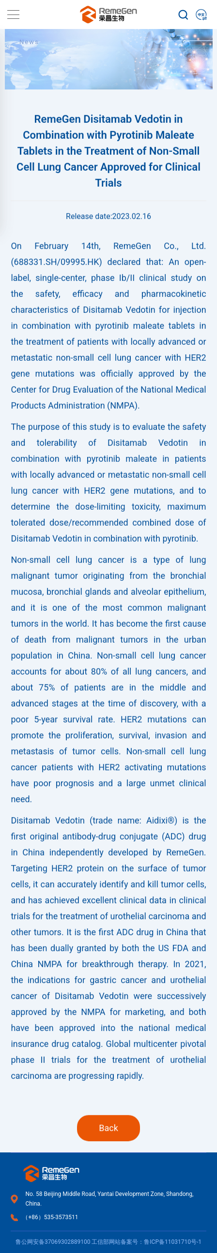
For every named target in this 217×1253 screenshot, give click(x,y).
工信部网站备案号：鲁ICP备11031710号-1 (147, 1241)
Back (108, 1150)
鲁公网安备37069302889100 (53, 1241)
